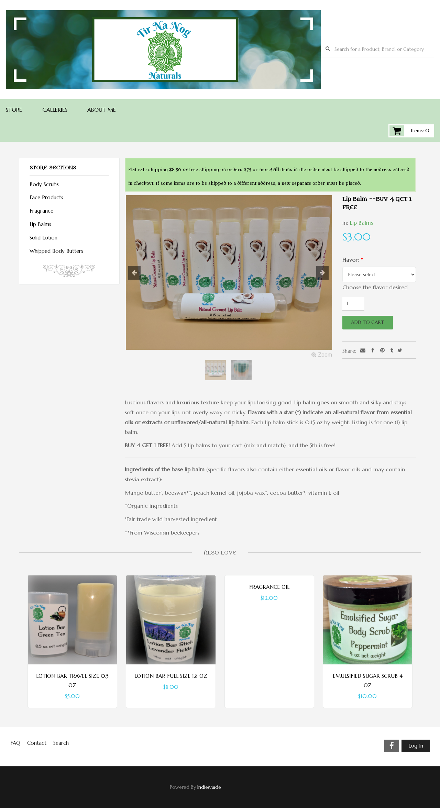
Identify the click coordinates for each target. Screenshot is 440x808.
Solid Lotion (43, 237)
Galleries (54, 109)
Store (14, 109)
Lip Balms (361, 222)
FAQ (15, 743)
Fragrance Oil (269, 587)
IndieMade (209, 787)
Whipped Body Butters (56, 251)
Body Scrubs (44, 184)
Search (61, 743)
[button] (140, 273)
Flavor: (352, 259)
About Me (101, 109)
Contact (36, 743)
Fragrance (41, 210)
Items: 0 (420, 130)
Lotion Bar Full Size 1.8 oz (170, 676)
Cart (396, 130)
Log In (415, 745)
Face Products (46, 197)
